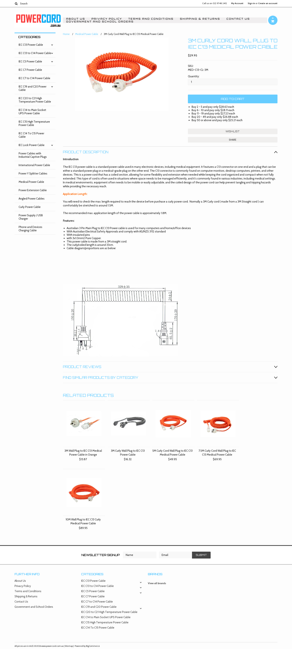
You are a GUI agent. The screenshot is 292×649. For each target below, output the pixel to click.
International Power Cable (34, 165)
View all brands (157, 583)
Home (66, 34)
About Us (75, 18)
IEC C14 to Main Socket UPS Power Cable (32, 111)
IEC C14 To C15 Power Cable (31, 135)
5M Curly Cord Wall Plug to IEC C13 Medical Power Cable (172, 452)
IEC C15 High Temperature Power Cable (34, 123)
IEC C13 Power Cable (31, 44)
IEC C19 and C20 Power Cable (32, 88)
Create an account (267, 3)
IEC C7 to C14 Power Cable (34, 78)
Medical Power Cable (31, 182)
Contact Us (238, 18)
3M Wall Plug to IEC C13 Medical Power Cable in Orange (83, 452)
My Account (237, 3)
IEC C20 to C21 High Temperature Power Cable (35, 100)
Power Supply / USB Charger (31, 217)
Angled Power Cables (32, 198)
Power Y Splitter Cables (33, 173)
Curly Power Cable (30, 207)
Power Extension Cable (33, 190)
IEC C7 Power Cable (30, 70)
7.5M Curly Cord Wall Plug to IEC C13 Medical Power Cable (217, 452)
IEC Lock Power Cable (32, 145)
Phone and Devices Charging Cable (30, 228)
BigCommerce (93, 646)
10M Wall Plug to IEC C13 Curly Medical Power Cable (83, 521)
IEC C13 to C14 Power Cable (35, 53)
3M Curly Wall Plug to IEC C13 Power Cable (128, 452)
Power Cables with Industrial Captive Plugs (33, 155)
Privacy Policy (106, 18)
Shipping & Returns (200, 18)
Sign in (251, 3)
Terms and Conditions (151, 18)
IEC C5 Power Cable (30, 61)
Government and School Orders (100, 21)
